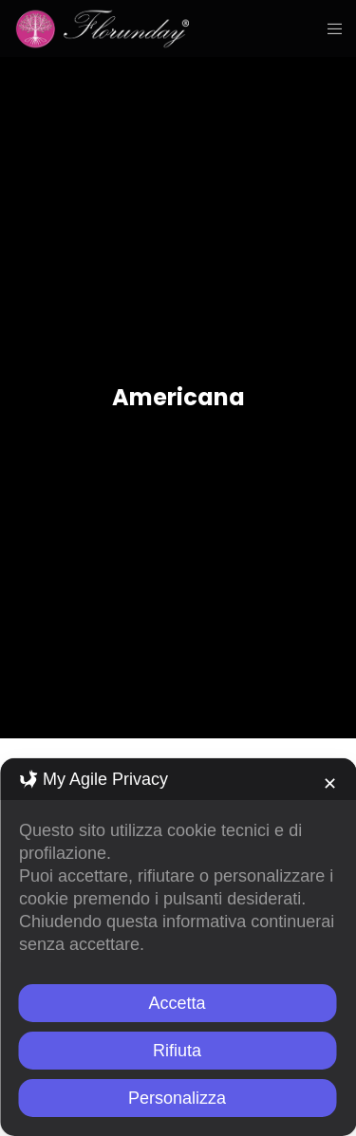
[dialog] (178, 947)
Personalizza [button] (177, 1098)
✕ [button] (330, 783)
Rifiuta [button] (177, 1050)
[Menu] (329, 28)
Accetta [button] (176, 1003)
